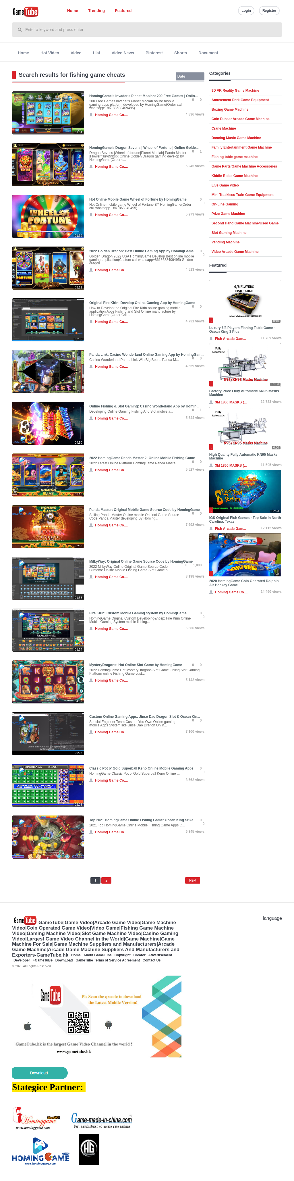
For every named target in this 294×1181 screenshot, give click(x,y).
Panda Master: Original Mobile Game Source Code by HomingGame (144, 510)
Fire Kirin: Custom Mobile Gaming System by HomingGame (138, 613)
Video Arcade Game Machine (235, 251)
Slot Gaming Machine (229, 232)
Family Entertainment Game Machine (242, 147)
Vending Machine (226, 242)
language (272, 918)
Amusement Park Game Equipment (240, 100)
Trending (96, 11)
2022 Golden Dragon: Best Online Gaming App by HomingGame (141, 251)
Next (192, 880)
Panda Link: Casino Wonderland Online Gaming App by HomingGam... (146, 355)
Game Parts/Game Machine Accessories (244, 166)
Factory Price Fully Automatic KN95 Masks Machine (244, 393)
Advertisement (160, 955)
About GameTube (98, 955)
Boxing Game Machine (230, 109)
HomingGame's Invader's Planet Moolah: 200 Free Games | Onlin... (143, 96)
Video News (123, 53)
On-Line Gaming (225, 204)
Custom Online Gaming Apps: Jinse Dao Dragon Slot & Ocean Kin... (144, 717)
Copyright (123, 955)
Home (72, 11)
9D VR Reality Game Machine (235, 90)
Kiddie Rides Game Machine (235, 176)
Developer (21, 960)
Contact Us (152, 960)
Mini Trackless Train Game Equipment (243, 195)
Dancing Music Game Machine (236, 138)
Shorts (180, 53)
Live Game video (225, 185)
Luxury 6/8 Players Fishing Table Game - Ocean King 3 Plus (242, 330)
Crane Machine (224, 128)
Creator (140, 955)
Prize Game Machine (228, 214)
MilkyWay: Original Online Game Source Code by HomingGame (141, 561)
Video (76, 53)
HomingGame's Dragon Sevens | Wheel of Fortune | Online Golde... (144, 148)
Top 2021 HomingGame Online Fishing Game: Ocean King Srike (141, 820)
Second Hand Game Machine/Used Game (245, 223)
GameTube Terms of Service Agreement (108, 960)
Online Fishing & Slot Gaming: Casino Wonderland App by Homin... (144, 406)
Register (269, 11)
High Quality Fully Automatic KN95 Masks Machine (243, 456)
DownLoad (64, 960)
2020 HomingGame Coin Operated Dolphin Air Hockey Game (244, 583)
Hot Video (49, 53)
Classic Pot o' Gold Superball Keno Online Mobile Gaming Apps (141, 768)
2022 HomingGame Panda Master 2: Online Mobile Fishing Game (142, 458)
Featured (123, 11)
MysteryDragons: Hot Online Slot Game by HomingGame (135, 665)
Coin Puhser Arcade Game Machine (241, 119)
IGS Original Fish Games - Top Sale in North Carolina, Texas (245, 520)
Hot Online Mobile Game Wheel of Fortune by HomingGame (138, 199)
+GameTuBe (43, 960)
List (96, 53)
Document (208, 53)
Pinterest (154, 53)
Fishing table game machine (235, 157)
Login (246, 11)
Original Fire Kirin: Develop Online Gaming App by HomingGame (142, 303)
